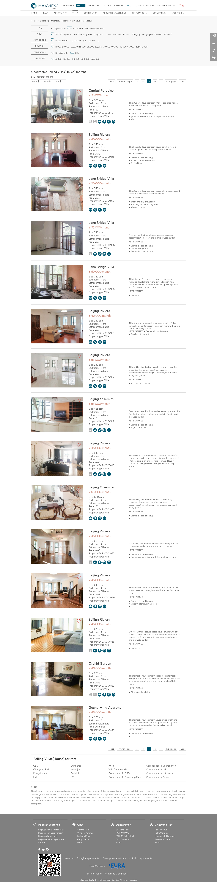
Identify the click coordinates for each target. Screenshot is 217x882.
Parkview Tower (163, 837)
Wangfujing (147, 34)
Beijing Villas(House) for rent (54, 757)
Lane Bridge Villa (101, 178)
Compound (159, 13)
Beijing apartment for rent (50, 827)
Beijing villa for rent (47, 834)
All (52, 28)
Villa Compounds (117, 767)
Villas (69, 28)
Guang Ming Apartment (106, 706)
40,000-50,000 (127, 46)
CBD (57, 34)
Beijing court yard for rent (50, 831)
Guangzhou (94, 5)
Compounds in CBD (119, 771)
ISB (164, 34)
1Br (56, 53)
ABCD (58, 40)
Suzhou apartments (141, 856)
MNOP (77, 40)
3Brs (66, 53)
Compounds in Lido (156, 767)
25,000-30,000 (94, 46)
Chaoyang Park (85, 34)
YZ (97, 40)
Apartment (60, 13)
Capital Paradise (101, 90)
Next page (171, 81)
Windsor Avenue (85, 831)
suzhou (108, 5)
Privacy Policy (94, 871)
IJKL (71, 40)
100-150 (66, 59)
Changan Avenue (68, 34)
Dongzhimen (99, 34)
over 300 (95, 59)
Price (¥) (39, 46)
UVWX (92, 40)
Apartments (60, 28)
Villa (75, 13)
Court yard (90, 13)
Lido (109, 34)
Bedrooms (40, 52)
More (79, 840)
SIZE (46, 81)
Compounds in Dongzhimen (161, 763)
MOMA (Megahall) (125, 834)
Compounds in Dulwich (158, 775)
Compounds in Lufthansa (159, 771)
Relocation (139, 13)
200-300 (85, 59)
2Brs (61, 53)
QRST (85, 40)
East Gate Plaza (124, 837)
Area (39, 33)
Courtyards (78, 28)
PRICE (34, 81)
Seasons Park (122, 827)
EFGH (65, 40)
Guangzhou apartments (115, 856)
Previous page (125, 81)
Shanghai (68, 5)
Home (34, 13)
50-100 (58, 59)
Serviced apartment (114, 13)
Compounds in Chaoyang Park (124, 775)
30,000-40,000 (110, 46)
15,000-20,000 (62, 46)
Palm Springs (161, 831)
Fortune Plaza (84, 834)
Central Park (83, 827)
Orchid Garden (100, 662)
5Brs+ (77, 53)
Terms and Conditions (115, 871)
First (112, 81)
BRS (57, 81)
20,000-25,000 (78, 46)
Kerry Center (83, 837)
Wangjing (136, 34)
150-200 (76, 59)
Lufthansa (116, 34)
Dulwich (158, 34)
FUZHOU (118, 5)
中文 (129, 5)
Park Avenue (161, 827)
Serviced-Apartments (95, 28)
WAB (169, 34)
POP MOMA (122, 831)
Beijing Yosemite (101, 398)
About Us (177, 13)
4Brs (72, 53)
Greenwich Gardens (165, 834)
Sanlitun (126, 34)
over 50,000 (142, 46)
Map (45, 13)
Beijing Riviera (99, 134)
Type (39, 27)
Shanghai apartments (88, 856)
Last (182, 81)
